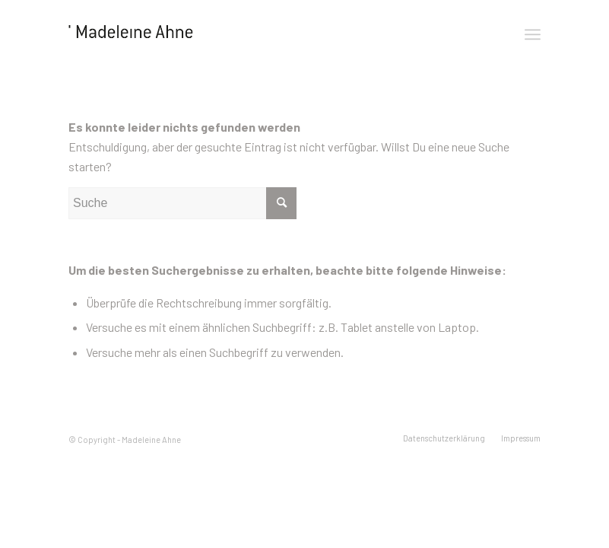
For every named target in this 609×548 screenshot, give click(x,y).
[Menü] (533, 34)
